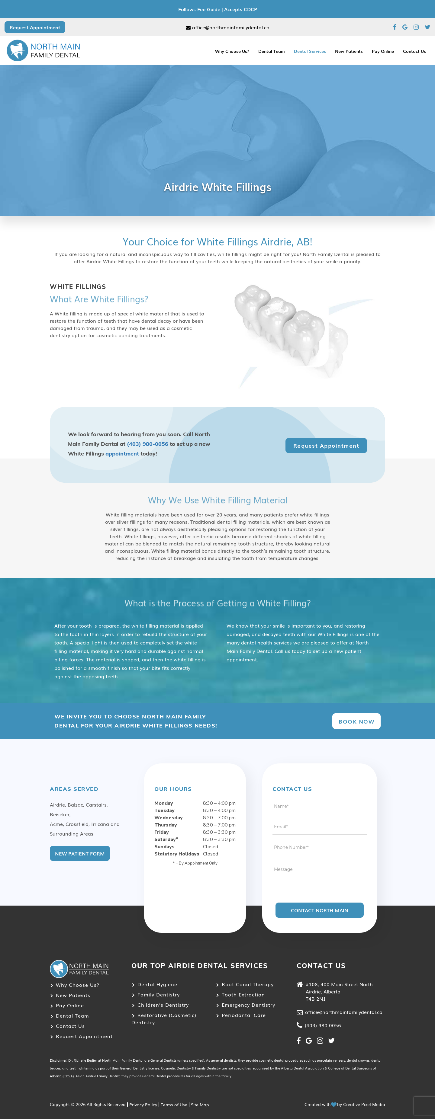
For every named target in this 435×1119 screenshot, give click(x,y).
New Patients (349, 51)
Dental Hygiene (157, 984)
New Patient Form (80, 853)
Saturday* (166, 839)
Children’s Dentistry (163, 1004)
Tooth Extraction (243, 994)
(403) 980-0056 (147, 443)
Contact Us (414, 51)
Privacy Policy (143, 1104)
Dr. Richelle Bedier (82, 1060)
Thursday (165, 825)
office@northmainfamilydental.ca (227, 27)
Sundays (164, 846)
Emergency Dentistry (248, 1004)
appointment (122, 453)
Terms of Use (174, 1104)
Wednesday (168, 817)
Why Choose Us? (232, 51)
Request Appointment (35, 27)
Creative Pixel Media (364, 1104)
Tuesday (164, 810)
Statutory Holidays (176, 854)
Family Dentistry (158, 994)
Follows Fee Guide (199, 9)
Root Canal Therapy (248, 984)
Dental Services (310, 51)
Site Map (200, 1104)
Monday (163, 803)
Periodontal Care (244, 1014)
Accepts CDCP (240, 9)
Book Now (356, 721)
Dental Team (271, 51)
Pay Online (383, 51)
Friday (161, 832)
